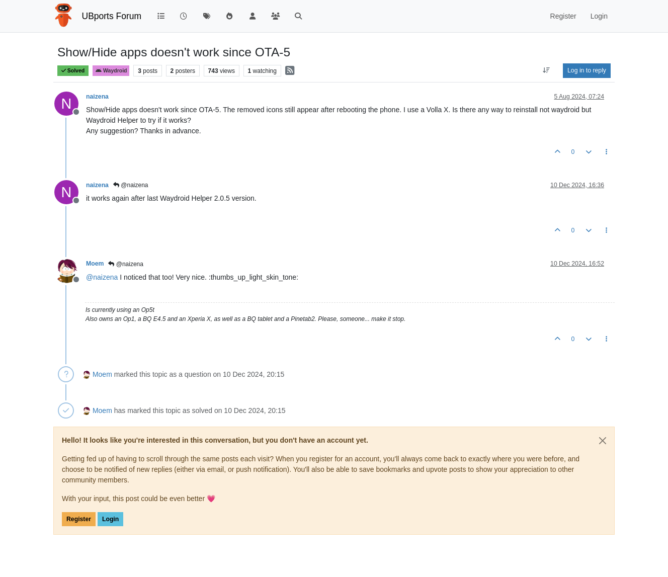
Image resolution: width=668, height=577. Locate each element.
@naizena (130, 185)
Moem (95, 263)
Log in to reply (586, 70)
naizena (97, 96)
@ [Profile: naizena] (102, 277)
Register (78, 519)
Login (110, 519)
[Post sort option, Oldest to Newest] (546, 70)
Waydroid (111, 70)
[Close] (602, 440)
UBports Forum (112, 16)
